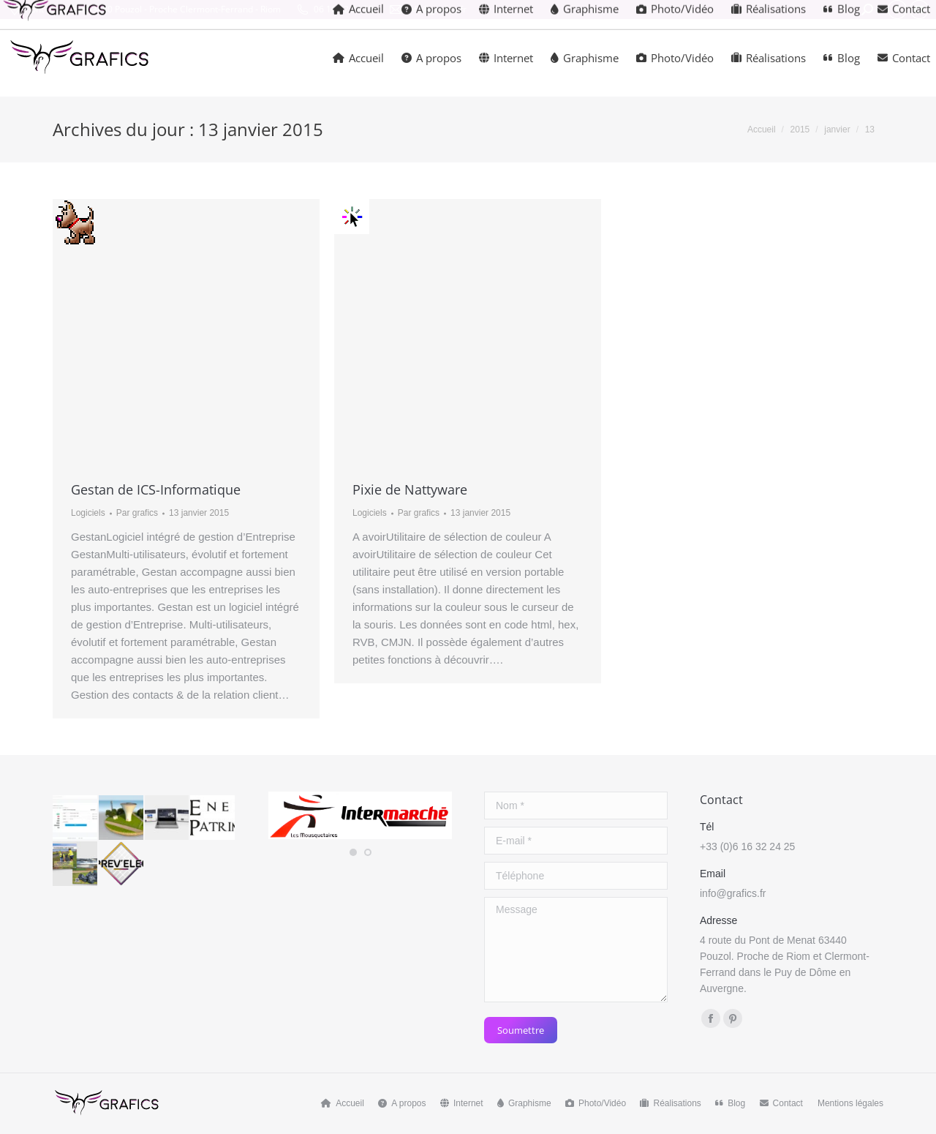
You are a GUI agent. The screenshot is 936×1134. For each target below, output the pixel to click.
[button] (353, 852)
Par (137, 513)
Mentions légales (850, 1103)
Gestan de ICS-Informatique (156, 489)
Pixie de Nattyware (409, 489)
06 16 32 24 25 (334, 9)
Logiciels (88, 513)
